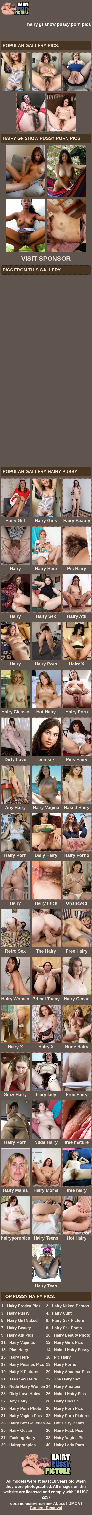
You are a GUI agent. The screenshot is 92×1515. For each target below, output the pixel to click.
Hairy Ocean (20, 1430)
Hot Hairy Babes (69, 1423)
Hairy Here (19, 1357)
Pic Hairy (62, 1357)
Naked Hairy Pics (70, 1394)
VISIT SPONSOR (46, 258)
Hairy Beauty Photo (72, 1335)
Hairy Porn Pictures (72, 1416)
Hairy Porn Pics (68, 1408)
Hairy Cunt (62, 1313)
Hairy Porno (65, 1364)
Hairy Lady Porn (69, 1445)
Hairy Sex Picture (68, 1320)
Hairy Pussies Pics (26, 1364)
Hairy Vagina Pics (25, 1416)
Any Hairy (18, 1401)
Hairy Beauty (19, 1328)
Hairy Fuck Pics (68, 1430)
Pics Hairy (18, 1350)
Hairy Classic (66, 1401)
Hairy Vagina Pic (69, 1438)
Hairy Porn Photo (25, 1408)
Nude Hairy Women (27, 1386)
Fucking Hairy (22, 1438)
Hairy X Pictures (24, 1372)
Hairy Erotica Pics (23, 1306)
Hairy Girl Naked (22, 1320)
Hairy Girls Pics (68, 1342)
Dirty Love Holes (24, 1394)
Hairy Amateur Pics (72, 1372)
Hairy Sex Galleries (27, 1423)
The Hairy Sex (67, 1379)
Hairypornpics (22, 1445)
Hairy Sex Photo (67, 1328)
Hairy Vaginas (22, 1342)
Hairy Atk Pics (20, 1335)
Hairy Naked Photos (70, 1306)
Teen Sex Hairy (23, 1379)
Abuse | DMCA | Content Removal (56, 1505)
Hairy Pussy (18, 1313)
